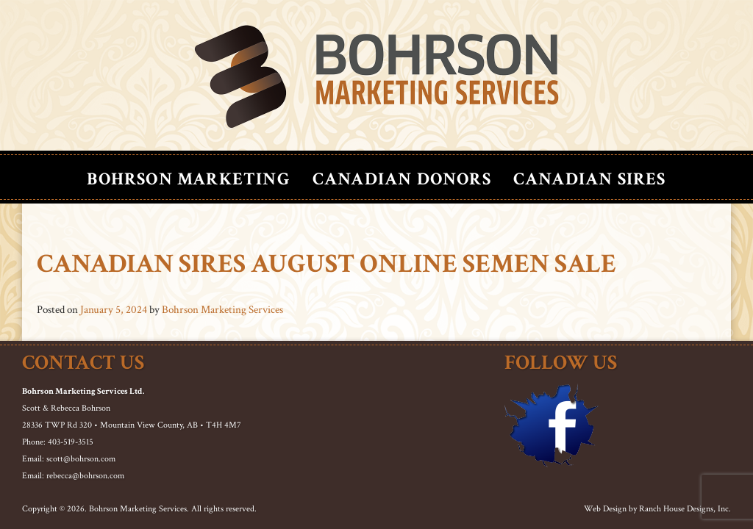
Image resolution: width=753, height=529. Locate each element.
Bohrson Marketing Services (222, 310)
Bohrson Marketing (188, 179)
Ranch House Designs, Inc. (685, 508)
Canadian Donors (402, 179)
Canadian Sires (589, 179)
